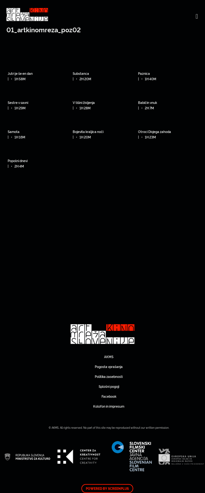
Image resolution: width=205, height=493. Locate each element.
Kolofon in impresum (108, 406)
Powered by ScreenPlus (107, 488)
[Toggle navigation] (197, 16)
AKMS (108, 357)
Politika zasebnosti (109, 376)
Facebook (109, 396)
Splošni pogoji (109, 386)
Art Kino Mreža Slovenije (102, 334)
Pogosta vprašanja (109, 366)
